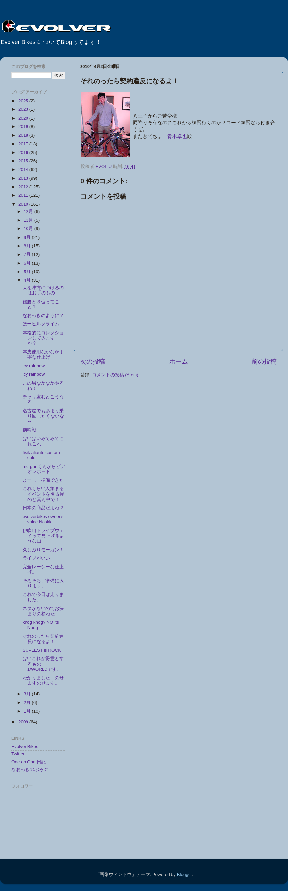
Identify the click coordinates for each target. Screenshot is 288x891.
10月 (29, 228)
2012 (23, 186)
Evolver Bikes (24, 746)
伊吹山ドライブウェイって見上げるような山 (43, 535)
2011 (23, 195)
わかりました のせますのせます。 (43, 680)
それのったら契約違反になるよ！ (43, 639)
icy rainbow (34, 365)
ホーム (178, 361)
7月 (28, 254)
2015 (23, 160)
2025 (23, 100)
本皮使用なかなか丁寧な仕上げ (43, 354)
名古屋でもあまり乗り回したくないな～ (43, 416)
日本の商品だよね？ (43, 507)
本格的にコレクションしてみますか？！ (43, 338)
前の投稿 (264, 361)
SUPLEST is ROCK (42, 650)
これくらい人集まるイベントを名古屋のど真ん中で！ (43, 494)
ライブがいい (36, 558)
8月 (28, 245)
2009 (23, 721)
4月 (28, 280)
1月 (28, 711)
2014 (23, 169)
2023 (23, 109)
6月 (28, 263)
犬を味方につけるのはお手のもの (43, 290)
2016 (23, 152)
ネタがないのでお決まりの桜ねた (43, 611)
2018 (23, 135)
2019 (23, 126)
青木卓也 (177, 136)
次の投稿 (92, 361)
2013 (23, 178)
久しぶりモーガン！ (43, 549)
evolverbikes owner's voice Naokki (43, 519)
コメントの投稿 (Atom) (115, 374)
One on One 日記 (28, 761)
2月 (28, 702)
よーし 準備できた (43, 480)
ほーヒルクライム (43, 324)
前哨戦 (32, 429)
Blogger (184, 874)
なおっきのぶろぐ (29, 769)
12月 (29, 211)
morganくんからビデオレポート (44, 469)
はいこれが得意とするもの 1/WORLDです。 (43, 663)
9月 (28, 237)
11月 (29, 220)
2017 (23, 143)
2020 (23, 118)
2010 (23, 204)
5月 (28, 271)
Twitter (18, 753)
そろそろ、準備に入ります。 (43, 583)
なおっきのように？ (45, 315)
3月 (28, 693)
